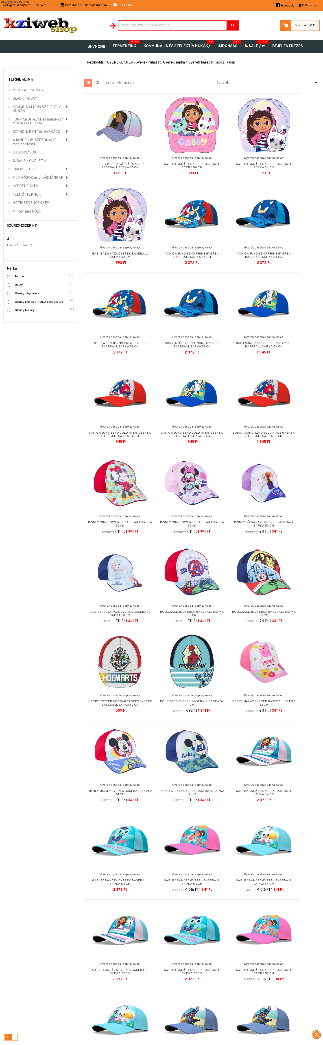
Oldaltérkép (141, 949)
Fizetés (73, 999)
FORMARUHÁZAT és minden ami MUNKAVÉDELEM (39, 122)
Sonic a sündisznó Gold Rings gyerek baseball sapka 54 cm (113, 341)
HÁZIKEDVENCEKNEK (31, 203)
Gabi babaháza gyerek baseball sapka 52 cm (290, 162)
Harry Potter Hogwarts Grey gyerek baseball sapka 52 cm (231, 520)
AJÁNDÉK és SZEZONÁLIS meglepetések (35, 142)
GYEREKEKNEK (26, 186)
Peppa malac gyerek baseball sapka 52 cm (113, 609)
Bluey (44, 284)
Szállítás (73, 992)
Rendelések (205, 949)
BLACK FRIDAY (25, 99)
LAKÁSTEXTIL (24, 170)
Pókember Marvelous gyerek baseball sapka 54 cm (172, 878)
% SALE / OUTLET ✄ (30, 161)
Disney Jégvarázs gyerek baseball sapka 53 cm (231, 430)
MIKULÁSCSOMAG (28, 91)
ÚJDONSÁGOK (25, 153)
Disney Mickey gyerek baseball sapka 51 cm (172, 609)
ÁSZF (72, 949)
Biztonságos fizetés (82, 963)
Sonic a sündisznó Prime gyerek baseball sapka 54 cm (113, 251)
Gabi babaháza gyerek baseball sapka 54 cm (172, 162)
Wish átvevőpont (79, 977)
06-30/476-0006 (43, 5)
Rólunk (72, 956)
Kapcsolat (140, 942)
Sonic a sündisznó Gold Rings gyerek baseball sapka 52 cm (231, 341)
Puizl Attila (198, 1037)
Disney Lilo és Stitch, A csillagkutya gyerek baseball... (290, 791)
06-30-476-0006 (15, 995)
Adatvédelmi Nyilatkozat (85, 985)
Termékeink (20, 79)
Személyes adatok (210, 942)
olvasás (307, 972)
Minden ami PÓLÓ (27, 212)
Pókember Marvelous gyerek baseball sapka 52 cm (290, 878)
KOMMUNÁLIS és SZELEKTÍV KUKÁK (37, 109)
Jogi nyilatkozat (79, 942)
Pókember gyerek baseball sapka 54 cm (290, 520)
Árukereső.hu (290, 996)
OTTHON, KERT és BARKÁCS (36, 132)
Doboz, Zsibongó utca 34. (90, 5)
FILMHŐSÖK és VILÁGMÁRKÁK (38, 178)
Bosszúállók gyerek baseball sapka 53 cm (113, 520)
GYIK (71, 970)
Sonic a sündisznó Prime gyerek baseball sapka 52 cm (231, 251)
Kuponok (203, 963)
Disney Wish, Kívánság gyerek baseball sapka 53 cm (113, 162)
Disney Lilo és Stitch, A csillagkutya (44, 301)
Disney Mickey (44, 309)
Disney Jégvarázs (44, 292)
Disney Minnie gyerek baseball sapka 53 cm (113, 430)
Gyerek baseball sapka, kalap (113, 154)
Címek (201, 956)
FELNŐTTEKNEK (27, 195)
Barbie (44, 276)
